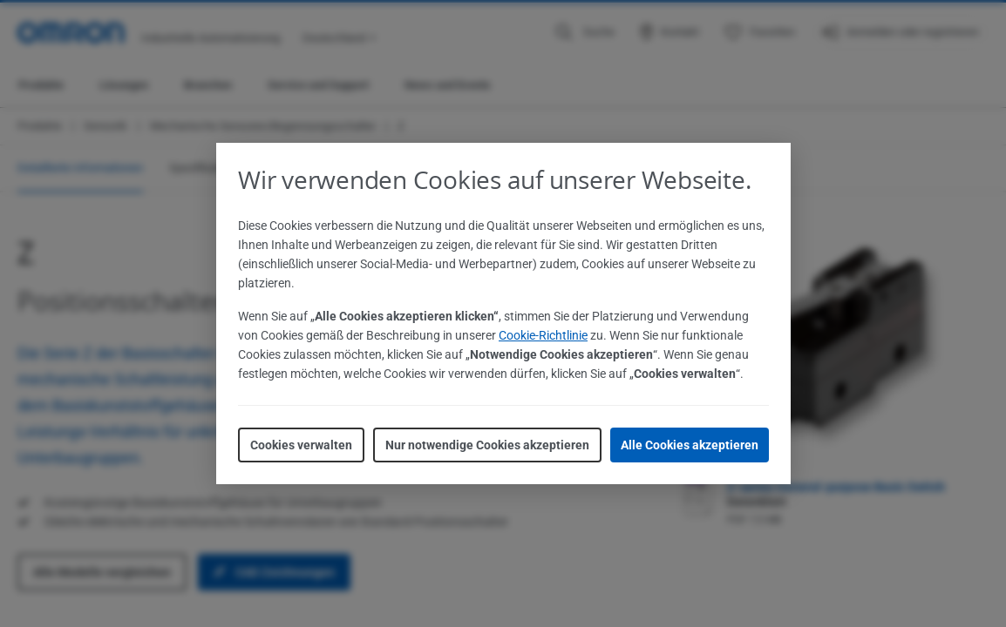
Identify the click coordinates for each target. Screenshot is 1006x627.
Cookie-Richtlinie (543, 335)
